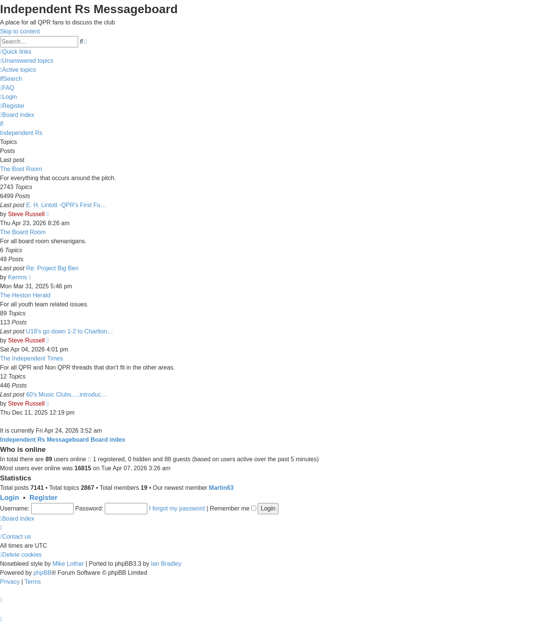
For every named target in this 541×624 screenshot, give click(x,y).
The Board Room (23, 232)
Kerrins (17, 277)
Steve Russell (26, 214)
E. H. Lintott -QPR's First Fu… (66, 205)
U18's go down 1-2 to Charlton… (69, 331)
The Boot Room (21, 169)
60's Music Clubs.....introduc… (66, 394)
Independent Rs (21, 133)
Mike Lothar (68, 563)
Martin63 (221, 488)
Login (9, 497)
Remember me (233, 508)
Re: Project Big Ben (52, 268)
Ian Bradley (166, 563)
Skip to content (20, 31)
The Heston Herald (25, 295)
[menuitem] (26, 61)
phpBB (42, 572)
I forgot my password (177, 508)
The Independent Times (31, 358)
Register (43, 497)
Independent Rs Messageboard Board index (62, 439)
